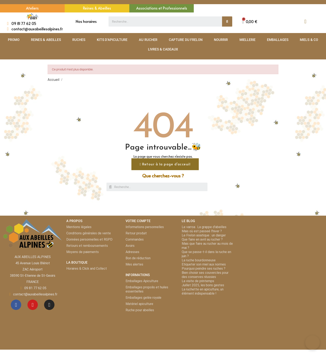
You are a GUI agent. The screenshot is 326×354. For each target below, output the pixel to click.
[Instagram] (49, 305)
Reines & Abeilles (97, 8)
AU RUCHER (148, 40)
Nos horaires (86, 21)
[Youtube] (32, 305)
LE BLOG (188, 221)
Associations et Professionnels (161, 8)
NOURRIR (221, 40)
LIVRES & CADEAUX (163, 49)
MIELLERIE (248, 40)
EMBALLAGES (277, 40)
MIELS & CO (309, 40)
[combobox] (163, 21)
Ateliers (32, 8)
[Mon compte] (305, 21)
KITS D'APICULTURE (112, 40)
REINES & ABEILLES (46, 40)
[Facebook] (16, 305)
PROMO (14, 40)
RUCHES (78, 40)
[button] (249, 21)
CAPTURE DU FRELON (186, 40)
